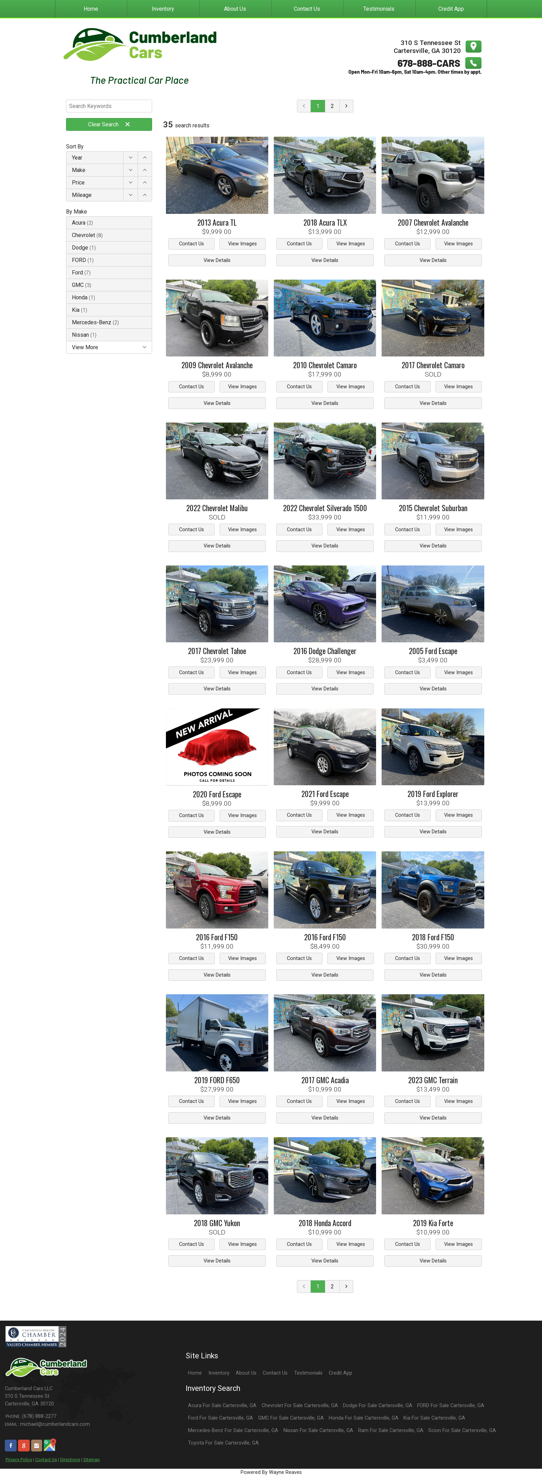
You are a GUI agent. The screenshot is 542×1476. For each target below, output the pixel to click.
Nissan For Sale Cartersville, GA (318, 1430)
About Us (246, 1373)
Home (195, 1373)
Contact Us (46, 1459)
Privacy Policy (19, 1459)
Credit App (340, 1373)
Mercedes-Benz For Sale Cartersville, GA (233, 1430)
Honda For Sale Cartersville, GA (364, 1418)
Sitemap (91, 1459)
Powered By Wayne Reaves (271, 1472)
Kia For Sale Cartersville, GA (434, 1418)
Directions (70, 1459)
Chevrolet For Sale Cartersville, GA (300, 1406)
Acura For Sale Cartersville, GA (222, 1406)
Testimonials (308, 1373)
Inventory (219, 1373)
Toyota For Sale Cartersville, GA (223, 1443)
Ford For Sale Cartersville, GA (220, 1418)
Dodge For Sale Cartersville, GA (377, 1406)
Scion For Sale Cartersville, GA (462, 1430)
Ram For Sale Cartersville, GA (390, 1430)
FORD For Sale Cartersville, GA (450, 1406)
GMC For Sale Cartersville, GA (291, 1418)
